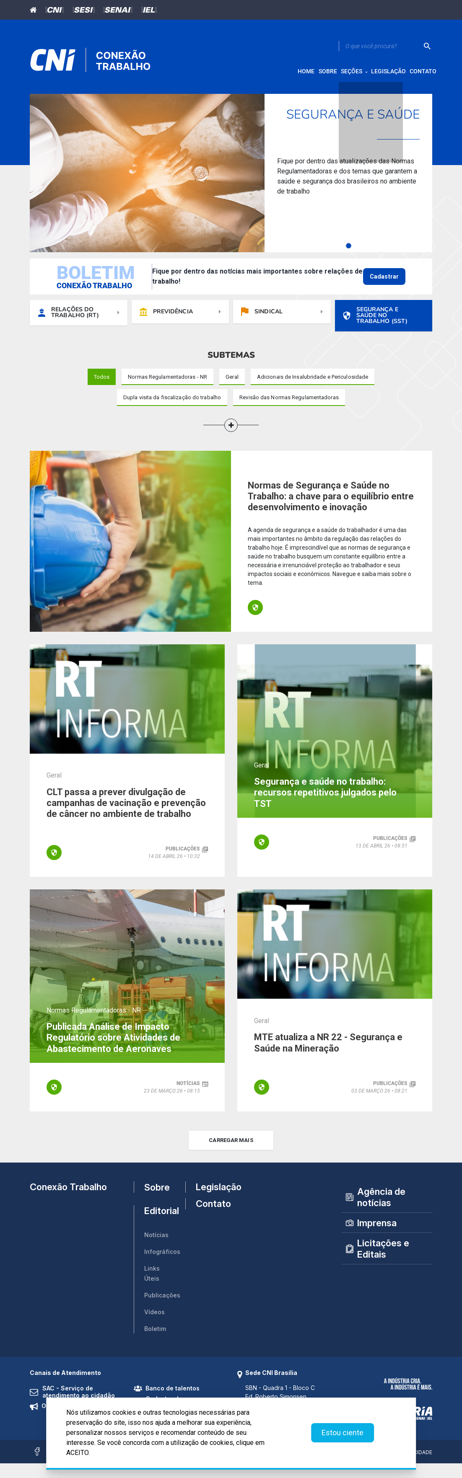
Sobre (157, 1201)
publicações (183, 862)
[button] (231, 435)
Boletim (155, 1343)
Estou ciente (342, 1432)
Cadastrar (384, 283)
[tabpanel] (231, 180)
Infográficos (162, 1266)
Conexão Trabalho (68, 1201)
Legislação (210, 1201)
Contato (210, 1226)
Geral (54, 786)
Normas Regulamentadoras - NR (94, 1021)
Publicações (162, 1310)
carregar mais (231, 1155)
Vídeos (154, 1327)
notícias (188, 1096)
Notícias (156, 1249)
